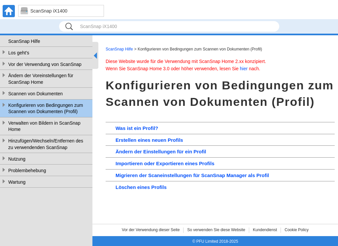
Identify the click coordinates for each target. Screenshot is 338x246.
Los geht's (18, 52)
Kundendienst (265, 230)
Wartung (16, 182)
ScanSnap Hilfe (24, 41)
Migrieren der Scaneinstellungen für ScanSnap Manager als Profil (192, 175)
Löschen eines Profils (141, 187)
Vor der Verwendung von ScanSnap (45, 64)
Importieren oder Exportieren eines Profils (165, 163)
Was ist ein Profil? (137, 128)
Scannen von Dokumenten (35, 93)
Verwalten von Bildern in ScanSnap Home (44, 126)
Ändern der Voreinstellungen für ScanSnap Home (40, 79)
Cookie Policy (297, 230)
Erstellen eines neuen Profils (149, 140)
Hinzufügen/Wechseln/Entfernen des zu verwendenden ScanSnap (45, 144)
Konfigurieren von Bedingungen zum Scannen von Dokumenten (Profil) (45, 108)
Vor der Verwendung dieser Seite (151, 230)
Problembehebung (27, 170)
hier (244, 68)
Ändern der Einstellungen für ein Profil (161, 151)
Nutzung (16, 159)
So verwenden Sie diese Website (216, 230)
